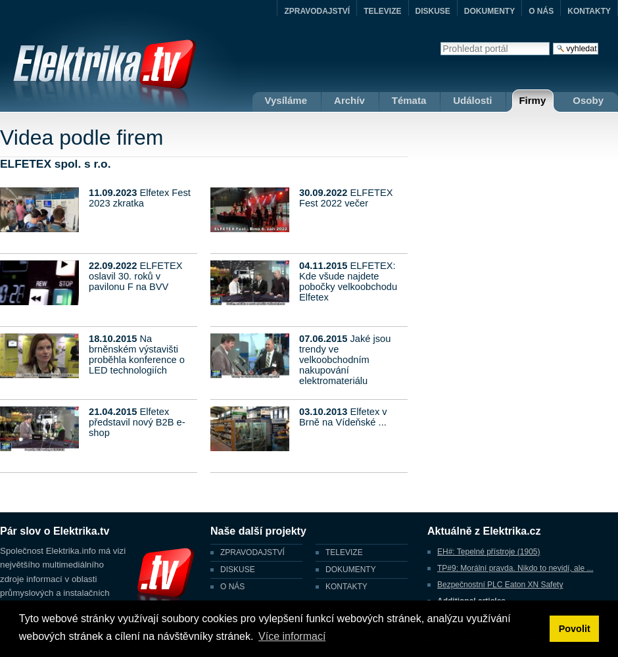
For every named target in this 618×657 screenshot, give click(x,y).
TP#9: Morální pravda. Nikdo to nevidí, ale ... (515, 568)
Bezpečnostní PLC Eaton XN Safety (500, 584)
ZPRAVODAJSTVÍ (317, 11)
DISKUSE (433, 11)
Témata (409, 100)
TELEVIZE (382, 11)
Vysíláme (286, 100)
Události (472, 100)
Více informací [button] (291, 636)
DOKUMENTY (489, 11)
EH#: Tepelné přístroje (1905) (488, 551)
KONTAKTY (589, 11)
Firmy (532, 100)
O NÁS (541, 11)
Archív (349, 100)
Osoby (588, 100)
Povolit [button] (574, 628)
